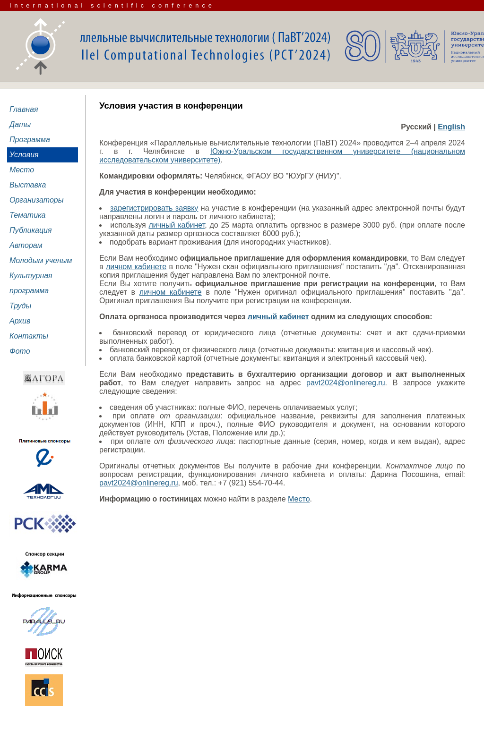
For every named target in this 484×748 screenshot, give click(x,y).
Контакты (28, 336)
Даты (20, 124)
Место (21, 170)
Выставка (27, 185)
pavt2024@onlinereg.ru (345, 383)
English (451, 127)
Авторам (26, 245)
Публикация (30, 230)
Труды (20, 306)
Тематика (27, 215)
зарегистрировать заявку (154, 208)
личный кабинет (177, 225)
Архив (19, 321)
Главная (23, 109)
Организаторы (36, 200)
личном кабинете (136, 267)
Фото (19, 351)
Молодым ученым (40, 260)
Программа (29, 140)
